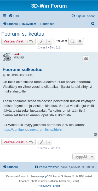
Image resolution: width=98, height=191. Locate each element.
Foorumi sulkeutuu (22, 34)
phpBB (46, 176)
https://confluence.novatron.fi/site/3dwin (32, 130)
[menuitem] (14, 16)
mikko (17, 54)
